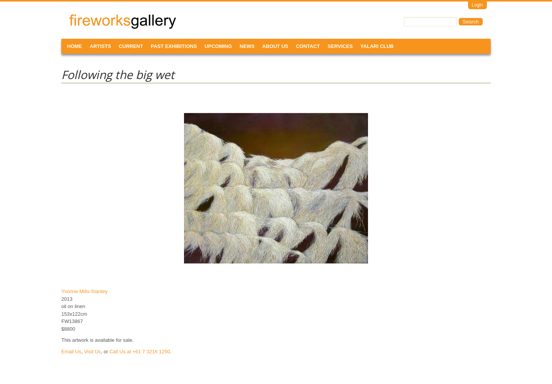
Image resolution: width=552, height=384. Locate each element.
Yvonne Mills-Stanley (84, 291)
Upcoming (218, 46)
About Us (275, 46)
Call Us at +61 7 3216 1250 (139, 351)
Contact (308, 46)
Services (340, 46)
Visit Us (92, 351)
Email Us (71, 351)
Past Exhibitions (174, 46)
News (247, 46)
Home (74, 46)
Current (131, 46)
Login (477, 5)
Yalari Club (377, 46)
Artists (100, 46)
